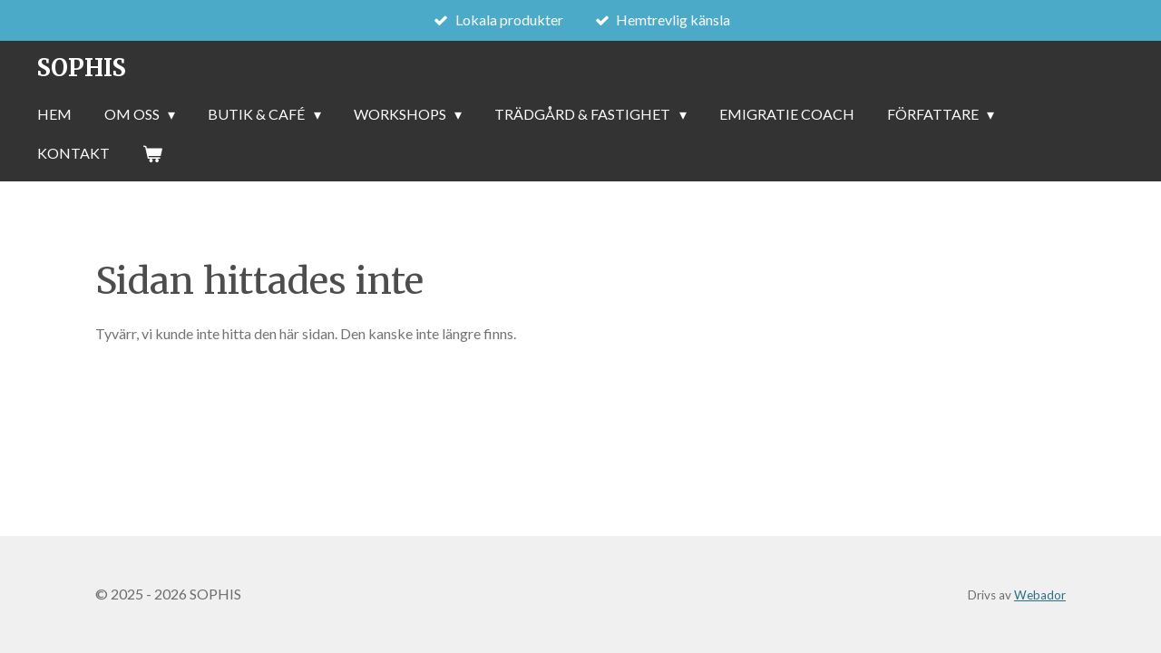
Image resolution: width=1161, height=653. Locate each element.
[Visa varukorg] (152, 153)
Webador (1040, 595)
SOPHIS (81, 68)
